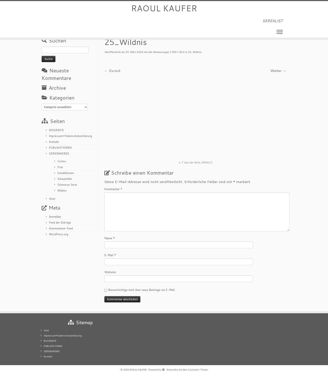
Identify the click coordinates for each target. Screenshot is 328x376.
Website (110, 272)
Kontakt (54, 142)
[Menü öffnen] (280, 32)
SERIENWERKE (59, 153)
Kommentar (113, 189)
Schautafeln (64, 179)
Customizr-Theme (198, 369)
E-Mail (110, 255)
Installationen (65, 173)
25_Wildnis (194, 52)
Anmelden (55, 217)
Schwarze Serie (67, 185)
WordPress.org (58, 234)
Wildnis (62, 190)
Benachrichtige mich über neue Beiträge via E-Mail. (141, 290)
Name (109, 238)
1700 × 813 (176, 52)
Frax (60, 167)
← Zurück (112, 70)
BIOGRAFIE (56, 130)
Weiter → (278, 70)
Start (52, 199)
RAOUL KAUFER (164, 8)
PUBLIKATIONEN (60, 148)
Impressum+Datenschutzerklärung (70, 136)
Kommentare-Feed (61, 228)
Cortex (61, 161)
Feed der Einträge (60, 222)
